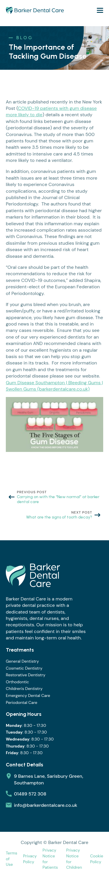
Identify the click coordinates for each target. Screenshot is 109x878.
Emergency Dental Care (28, 695)
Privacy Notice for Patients (50, 858)
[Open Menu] (100, 10)
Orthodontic (17, 681)
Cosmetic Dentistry (24, 668)
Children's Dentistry (24, 688)
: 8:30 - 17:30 (26, 726)
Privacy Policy (30, 858)
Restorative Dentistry (25, 674)
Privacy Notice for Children (74, 858)
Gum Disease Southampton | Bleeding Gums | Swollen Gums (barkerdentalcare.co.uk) (54, 386)
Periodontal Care (21, 702)
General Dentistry (22, 661)
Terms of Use (11, 858)
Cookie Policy (96, 858)
